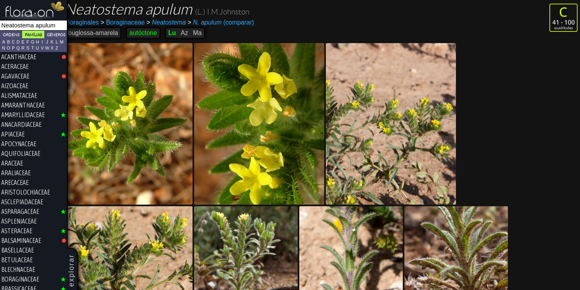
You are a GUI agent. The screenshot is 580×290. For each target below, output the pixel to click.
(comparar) (226, 22)
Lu (177, 32)
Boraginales (87, 22)
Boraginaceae (128, 22)
